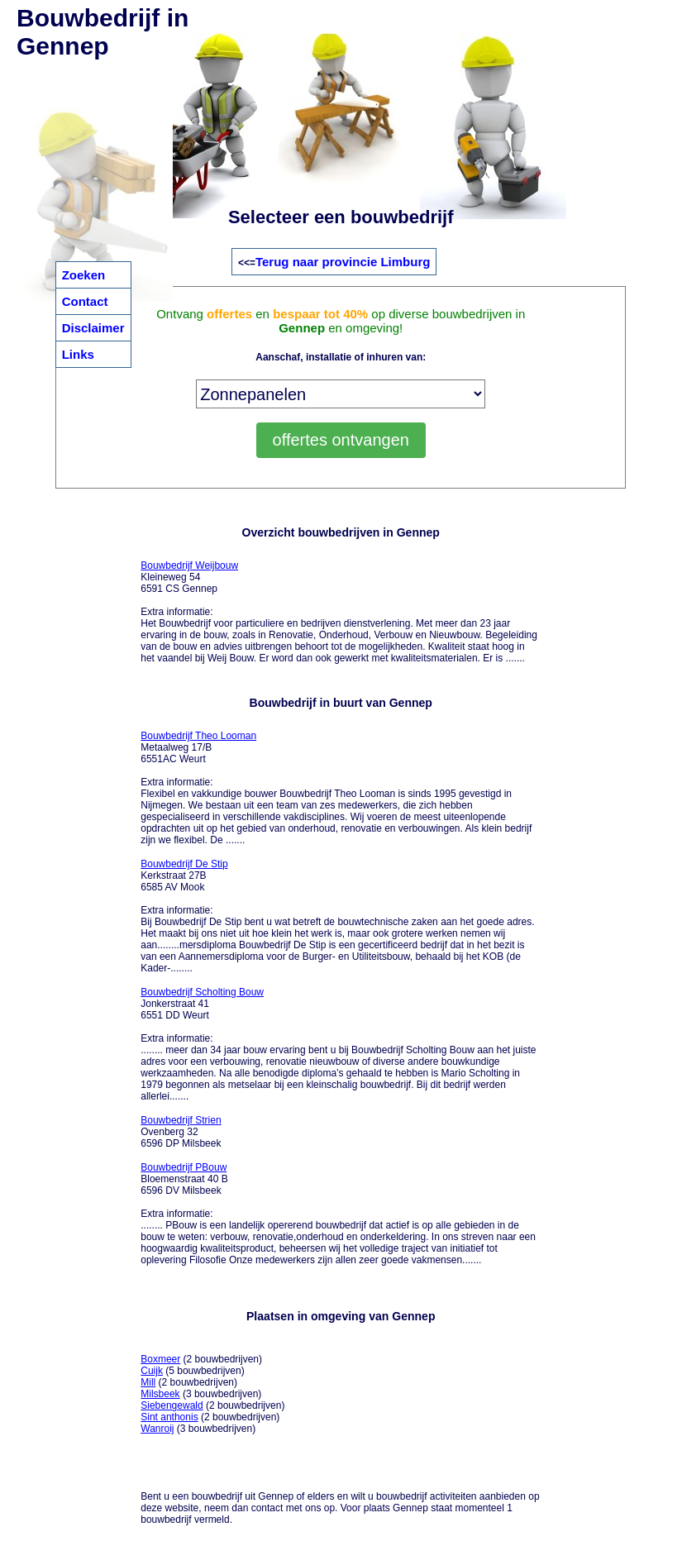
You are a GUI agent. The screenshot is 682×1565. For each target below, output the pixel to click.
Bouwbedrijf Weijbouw (189, 565)
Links (78, 354)
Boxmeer (160, 1359)
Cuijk (152, 1371)
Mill (148, 1382)
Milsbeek (160, 1394)
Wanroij (157, 1428)
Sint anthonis (169, 1417)
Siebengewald (172, 1405)
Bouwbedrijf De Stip (184, 864)
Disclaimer (93, 328)
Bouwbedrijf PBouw (184, 1167)
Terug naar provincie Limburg (342, 262)
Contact (85, 301)
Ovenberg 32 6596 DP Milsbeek (181, 1131)
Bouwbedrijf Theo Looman (198, 736)
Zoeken (84, 275)
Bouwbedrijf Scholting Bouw (202, 992)
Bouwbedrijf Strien (181, 1120)
